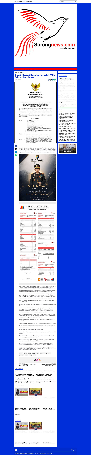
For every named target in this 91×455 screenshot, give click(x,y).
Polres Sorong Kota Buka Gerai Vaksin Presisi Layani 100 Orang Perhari (28, 364)
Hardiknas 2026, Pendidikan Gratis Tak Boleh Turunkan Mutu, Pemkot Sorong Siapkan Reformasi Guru (24, 371)
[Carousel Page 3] (67, 151)
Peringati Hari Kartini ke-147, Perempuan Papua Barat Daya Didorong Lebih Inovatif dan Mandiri (46, 371)
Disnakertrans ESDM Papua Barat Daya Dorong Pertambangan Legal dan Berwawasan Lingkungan (67, 101)
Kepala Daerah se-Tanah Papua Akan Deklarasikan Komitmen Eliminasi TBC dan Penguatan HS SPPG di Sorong (66, 79)
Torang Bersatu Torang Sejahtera (64, 128)
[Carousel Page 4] (68, 151)
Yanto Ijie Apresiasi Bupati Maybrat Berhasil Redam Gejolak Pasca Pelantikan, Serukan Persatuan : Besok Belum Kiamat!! (34, 409)
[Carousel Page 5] (70, 151)
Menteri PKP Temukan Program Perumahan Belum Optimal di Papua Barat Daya (49, 409)
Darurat (25, 353)
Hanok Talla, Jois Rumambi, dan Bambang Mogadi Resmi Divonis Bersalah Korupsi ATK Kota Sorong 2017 (67, 86)
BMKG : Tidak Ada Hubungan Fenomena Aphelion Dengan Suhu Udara (47, 364)
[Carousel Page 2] (65, 151)
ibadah (29, 353)
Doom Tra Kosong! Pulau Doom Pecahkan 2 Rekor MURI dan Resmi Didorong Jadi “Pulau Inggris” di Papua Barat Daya (21, 409)
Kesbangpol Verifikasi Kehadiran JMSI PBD (66, 93)
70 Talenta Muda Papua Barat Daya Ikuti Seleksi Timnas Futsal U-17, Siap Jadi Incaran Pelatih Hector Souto (24, 375)
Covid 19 (21, 353)
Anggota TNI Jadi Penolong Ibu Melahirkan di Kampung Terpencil (49, 397)
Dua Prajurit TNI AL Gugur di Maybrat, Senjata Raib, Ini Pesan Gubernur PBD (24, 379)
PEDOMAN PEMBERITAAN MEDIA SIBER (41, 453)
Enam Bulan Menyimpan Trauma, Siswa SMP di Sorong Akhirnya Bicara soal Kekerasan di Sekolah (21, 397)
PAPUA (41, 353)
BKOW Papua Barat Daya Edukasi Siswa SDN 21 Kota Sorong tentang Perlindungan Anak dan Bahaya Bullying (67, 105)
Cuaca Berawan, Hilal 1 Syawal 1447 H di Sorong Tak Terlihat (46, 382)
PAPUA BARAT (47, 353)
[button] (76, 1)
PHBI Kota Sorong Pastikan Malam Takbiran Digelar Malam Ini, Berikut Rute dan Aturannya (25, 382)
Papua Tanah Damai (62, 126)
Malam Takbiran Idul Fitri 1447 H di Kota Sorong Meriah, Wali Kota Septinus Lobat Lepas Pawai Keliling (45, 379)
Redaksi (51, 453)
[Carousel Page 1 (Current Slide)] (64, 151)
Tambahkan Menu (29, 1)
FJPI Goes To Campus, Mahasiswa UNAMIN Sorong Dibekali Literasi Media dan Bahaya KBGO (67, 96)
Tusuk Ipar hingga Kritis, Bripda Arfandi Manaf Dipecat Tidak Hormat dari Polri (35, 397)
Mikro (38, 353)
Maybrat (33, 353)
